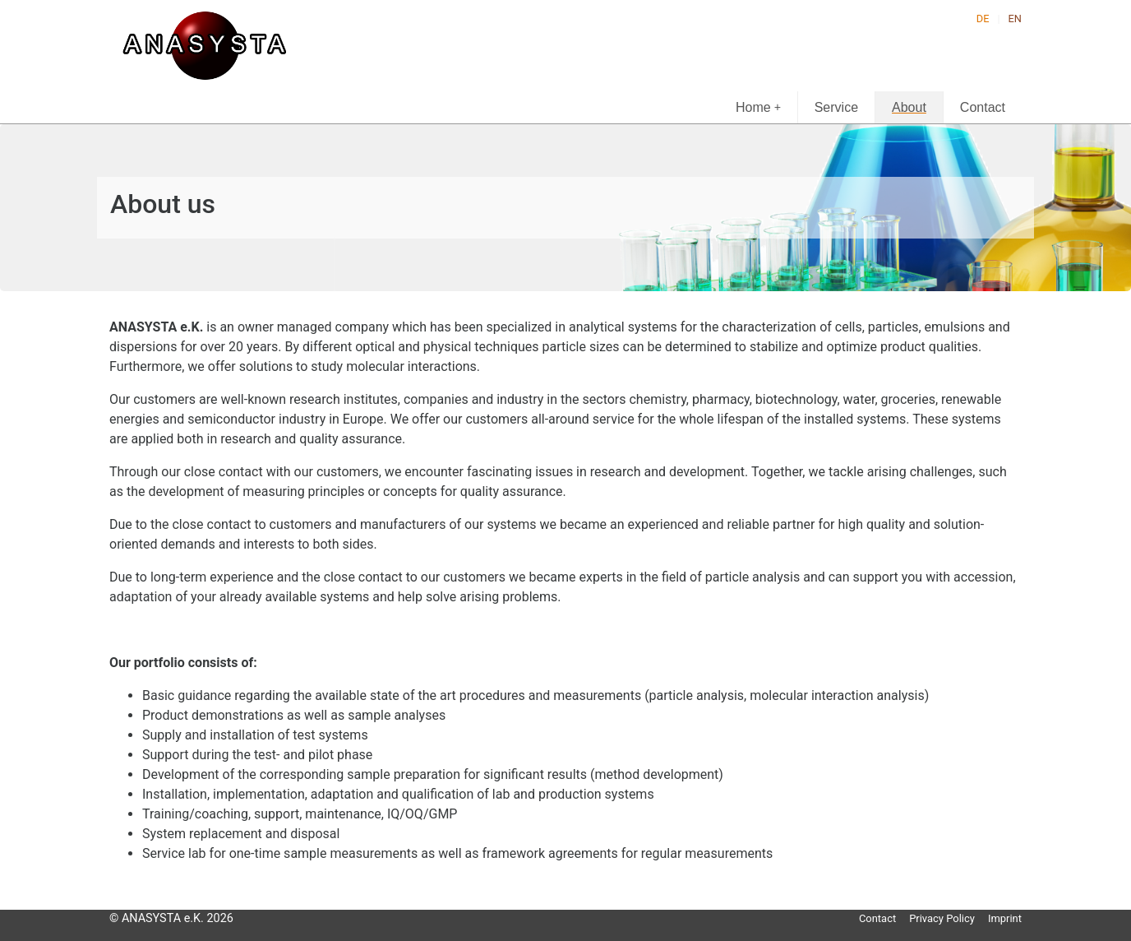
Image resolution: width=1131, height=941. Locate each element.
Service (836, 107)
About (909, 107)
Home (758, 107)
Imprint (1005, 918)
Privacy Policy (942, 918)
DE (983, 18)
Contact (982, 107)
